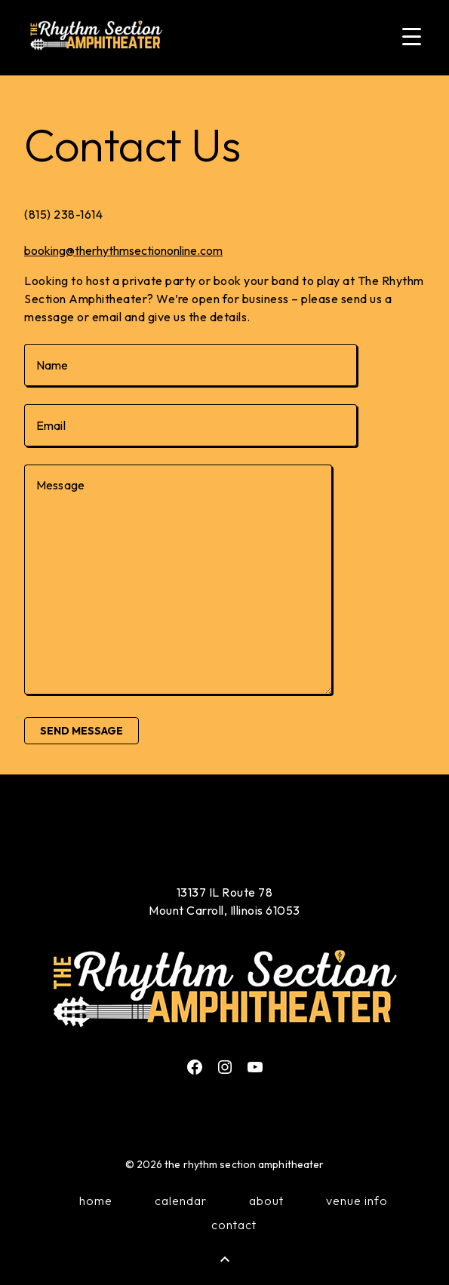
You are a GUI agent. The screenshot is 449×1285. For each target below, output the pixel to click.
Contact (234, 1224)
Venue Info (357, 1200)
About (266, 1200)
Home (95, 1200)
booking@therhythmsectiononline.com (123, 250)
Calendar (181, 1200)
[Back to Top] (225, 1259)
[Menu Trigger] (411, 36)
